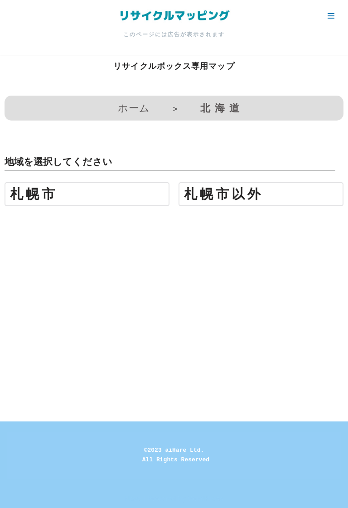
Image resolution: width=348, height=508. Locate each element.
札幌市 (34, 194)
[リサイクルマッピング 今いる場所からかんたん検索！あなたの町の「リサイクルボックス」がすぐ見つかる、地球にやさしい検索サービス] (174, 16)
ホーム (134, 108)
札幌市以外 (223, 194)
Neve (133, 499)
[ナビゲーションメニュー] (331, 16)
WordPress (205, 499)
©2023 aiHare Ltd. (174, 450)
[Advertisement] (174, 276)
